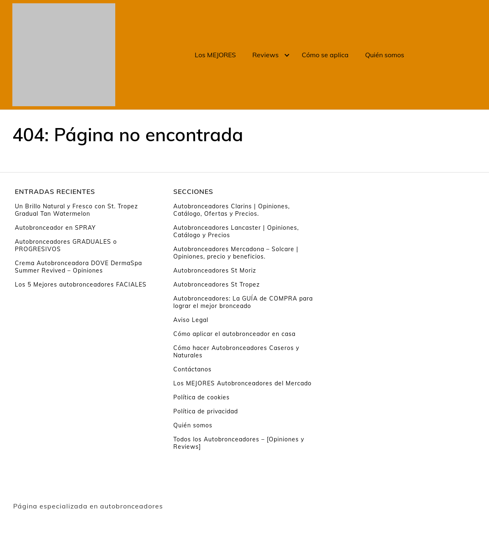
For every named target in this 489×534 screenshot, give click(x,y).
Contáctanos (192, 369)
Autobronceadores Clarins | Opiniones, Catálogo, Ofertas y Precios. (231, 210)
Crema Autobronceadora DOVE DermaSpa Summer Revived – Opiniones (78, 266)
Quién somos (384, 55)
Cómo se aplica (325, 55)
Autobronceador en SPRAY (55, 227)
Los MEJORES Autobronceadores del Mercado (242, 383)
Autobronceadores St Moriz (214, 270)
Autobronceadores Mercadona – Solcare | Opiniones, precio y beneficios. (235, 252)
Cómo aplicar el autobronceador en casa (234, 334)
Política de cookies (201, 397)
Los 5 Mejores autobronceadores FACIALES (81, 284)
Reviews (265, 55)
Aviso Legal (190, 320)
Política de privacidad (205, 411)
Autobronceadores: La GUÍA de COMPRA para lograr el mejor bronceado (243, 302)
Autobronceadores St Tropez (216, 284)
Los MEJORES (215, 55)
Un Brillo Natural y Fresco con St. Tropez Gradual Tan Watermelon (76, 210)
